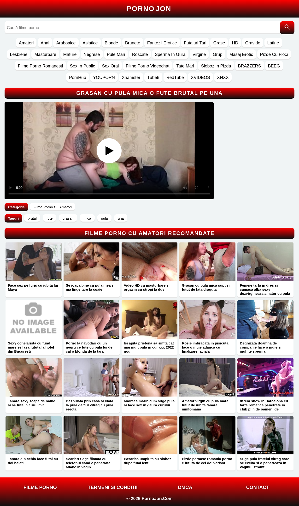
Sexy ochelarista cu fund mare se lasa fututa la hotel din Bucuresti (31, 347)
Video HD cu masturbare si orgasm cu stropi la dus (147, 287)
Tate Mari (185, 66)
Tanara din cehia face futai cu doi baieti (33, 461)
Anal (45, 43)
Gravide (252, 43)
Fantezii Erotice (162, 43)
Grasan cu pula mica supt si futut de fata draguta (205, 287)
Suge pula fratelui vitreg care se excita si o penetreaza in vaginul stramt (264, 463)
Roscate (140, 54)
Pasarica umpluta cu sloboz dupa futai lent (147, 461)
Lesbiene (18, 54)
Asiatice (90, 43)
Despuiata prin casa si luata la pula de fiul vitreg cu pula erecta (89, 405)
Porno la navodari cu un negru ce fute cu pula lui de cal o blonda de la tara (89, 347)
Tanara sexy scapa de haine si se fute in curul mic (31, 403)
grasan (68, 218)
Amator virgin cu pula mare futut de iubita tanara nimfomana (205, 405)
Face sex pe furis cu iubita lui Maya (33, 287)
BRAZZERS (249, 66)
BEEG (274, 66)
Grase (219, 43)
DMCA (185, 487)
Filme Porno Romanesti (40, 66)
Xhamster (131, 77)
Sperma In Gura (170, 54)
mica (87, 218)
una (121, 218)
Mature (70, 54)
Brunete (132, 43)
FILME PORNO (40, 487)
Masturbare (45, 54)
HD (235, 43)
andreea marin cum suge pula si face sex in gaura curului (149, 403)
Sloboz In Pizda (216, 66)
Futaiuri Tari (195, 43)
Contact (257, 487)
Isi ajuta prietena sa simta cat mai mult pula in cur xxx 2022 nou (149, 347)
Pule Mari (116, 54)
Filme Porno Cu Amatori (53, 207)
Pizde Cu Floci (274, 54)
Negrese (92, 54)
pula (104, 218)
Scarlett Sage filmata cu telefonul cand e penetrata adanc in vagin (88, 463)
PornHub (77, 77)
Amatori (26, 43)
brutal (32, 218)
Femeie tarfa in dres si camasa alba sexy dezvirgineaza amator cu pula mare (265, 291)
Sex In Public (82, 66)
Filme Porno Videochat (148, 66)
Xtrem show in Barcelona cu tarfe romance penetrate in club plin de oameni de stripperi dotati (264, 407)
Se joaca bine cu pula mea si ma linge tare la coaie (90, 287)
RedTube (175, 77)
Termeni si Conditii (113, 487)
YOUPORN (104, 77)
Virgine (199, 54)
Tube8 (153, 77)
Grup (217, 54)
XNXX (223, 77)
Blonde (111, 43)
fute (50, 218)
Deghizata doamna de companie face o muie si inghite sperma (260, 347)
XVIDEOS (200, 77)
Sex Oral (110, 66)
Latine (273, 43)
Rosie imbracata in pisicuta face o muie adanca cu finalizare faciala (205, 347)
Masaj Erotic (241, 54)
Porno (149, 8)
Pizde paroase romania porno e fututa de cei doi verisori (207, 461)
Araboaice (66, 43)
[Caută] (287, 27)
